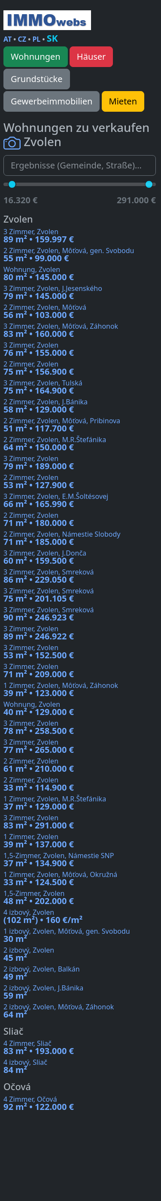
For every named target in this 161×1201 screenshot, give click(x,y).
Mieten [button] (123, 101)
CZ (22, 39)
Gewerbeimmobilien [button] (51, 101)
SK (52, 38)
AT (7, 39)
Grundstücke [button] (37, 79)
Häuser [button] (91, 56)
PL (36, 39)
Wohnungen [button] (36, 56)
